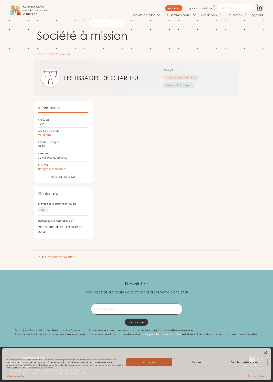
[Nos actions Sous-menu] (220, 15)
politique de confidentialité (161, 334)
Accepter (149, 362)
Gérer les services (256, 376)
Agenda (257, 14)
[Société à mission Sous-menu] (158, 15)
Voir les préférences (244, 362)
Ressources (234, 14)
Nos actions (209, 14)
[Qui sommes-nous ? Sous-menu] (194, 15)
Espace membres (199, 8)
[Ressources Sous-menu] (244, 15)
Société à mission (144, 14)
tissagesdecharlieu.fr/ (52, 169)
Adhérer (173, 8)
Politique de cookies (15, 376)
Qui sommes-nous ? (178, 14)
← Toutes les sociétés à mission (53, 54)
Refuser (197, 362)
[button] (265, 353)
